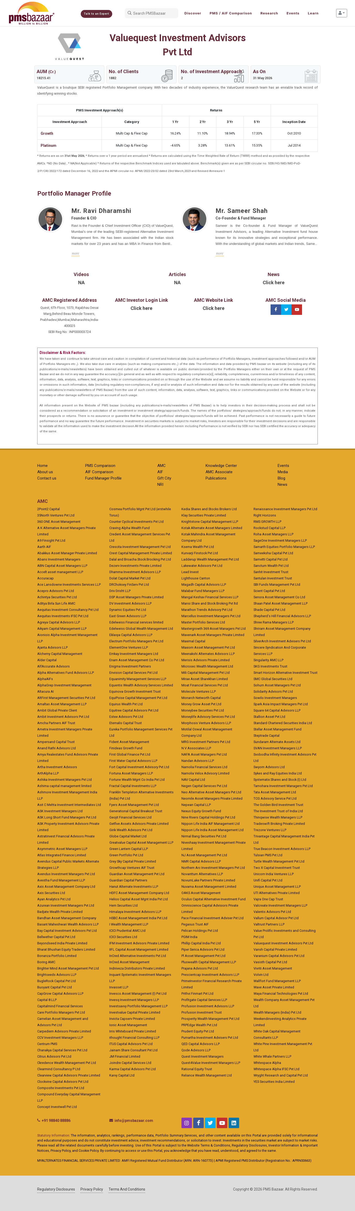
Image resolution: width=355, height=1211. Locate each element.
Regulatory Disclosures (56, 1189)
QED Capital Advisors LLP (200, 1044)
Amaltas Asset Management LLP (62, 704)
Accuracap (45, 578)
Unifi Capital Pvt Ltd (268, 880)
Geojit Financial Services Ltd (130, 817)
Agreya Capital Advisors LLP (58, 622)
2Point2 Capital (48, 509)
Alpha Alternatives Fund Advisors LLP (65, 673)
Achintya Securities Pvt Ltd (57, 597)
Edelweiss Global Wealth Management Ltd (141, 629)
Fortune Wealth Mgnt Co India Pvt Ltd (137, 780)
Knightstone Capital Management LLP (209, 522)
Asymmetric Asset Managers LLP (62, 849)
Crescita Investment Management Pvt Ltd (140, 547)
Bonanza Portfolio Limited (57, 956)
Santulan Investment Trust (273, 578)
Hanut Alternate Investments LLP (133, 887)
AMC (161, 465)
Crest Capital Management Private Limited (140, 553)
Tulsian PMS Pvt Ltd (268, 855)
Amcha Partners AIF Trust (56, 723)
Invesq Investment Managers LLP (134, 1000)
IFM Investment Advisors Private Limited (139, 943)
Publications (216, 478)
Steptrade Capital (266, 736)
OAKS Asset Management (200, 893)
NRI (160, 484)
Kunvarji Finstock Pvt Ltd (199, 553)
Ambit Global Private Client (57, 710)
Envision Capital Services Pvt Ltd (133, 673)
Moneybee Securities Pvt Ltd (202, 710)
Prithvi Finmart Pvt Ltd (197, 993)
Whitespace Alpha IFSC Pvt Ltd (276, 1069)
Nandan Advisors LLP (197, 761)
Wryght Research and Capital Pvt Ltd (281, 1075)
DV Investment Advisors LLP (130, 603)
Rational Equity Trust (196, 1069)
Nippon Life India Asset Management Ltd (212, 830)
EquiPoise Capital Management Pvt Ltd (138, 698)
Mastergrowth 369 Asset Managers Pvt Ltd (213, 629)
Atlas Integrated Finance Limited (61, 855)
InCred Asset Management (129, 962)
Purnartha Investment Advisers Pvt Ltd (209, 1038)
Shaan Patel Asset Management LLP (281, 603)
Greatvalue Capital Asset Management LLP (141, 842)
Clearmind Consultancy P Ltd (58, 1069)
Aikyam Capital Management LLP (62, 629)
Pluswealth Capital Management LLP (208, 962)
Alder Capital (47, 660)
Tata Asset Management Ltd (275, 792)
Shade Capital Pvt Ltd (269, 610)
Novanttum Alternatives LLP (202, 874)
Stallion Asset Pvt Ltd (269, 717)
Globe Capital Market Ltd (128, 836)
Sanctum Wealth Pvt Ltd (271, 566)
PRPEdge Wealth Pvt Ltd (199, 1025)
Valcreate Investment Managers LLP (280, 905)
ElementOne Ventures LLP (128, 647)
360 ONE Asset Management (58, 522)
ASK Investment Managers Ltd (60, 811)
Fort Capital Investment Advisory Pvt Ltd (139, 767)
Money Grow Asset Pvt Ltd (201, 704)
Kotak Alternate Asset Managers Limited (211, 528)
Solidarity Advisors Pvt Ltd (273, 691)
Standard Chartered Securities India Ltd (283, 723)
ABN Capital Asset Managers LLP (62, 566)
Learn (313, 13)
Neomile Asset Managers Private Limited (212, 798)
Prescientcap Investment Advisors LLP (210, 975)
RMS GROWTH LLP (267, 522)
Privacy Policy (91, 1189)
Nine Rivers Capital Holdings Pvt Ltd (208, 817)
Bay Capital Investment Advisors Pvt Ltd (67, 931)
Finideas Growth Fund (125, 748)
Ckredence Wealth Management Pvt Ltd (66, 1063)
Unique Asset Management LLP (277, 887)
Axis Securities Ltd (51, 893)
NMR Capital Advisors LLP (201, 861)
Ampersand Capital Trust (56, 742)
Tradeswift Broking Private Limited (279, 824)
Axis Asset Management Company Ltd (66, 887)
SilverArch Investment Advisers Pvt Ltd (282, 641)
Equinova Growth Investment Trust (135, 691)
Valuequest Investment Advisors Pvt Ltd (283, 943)
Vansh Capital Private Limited (275, 949)
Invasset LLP (118, 987)
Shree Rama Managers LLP (274, 622)
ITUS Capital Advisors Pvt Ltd (131, 1044)
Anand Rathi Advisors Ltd (56, 748)
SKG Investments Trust (270, 666)
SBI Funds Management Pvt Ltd (277, 584)
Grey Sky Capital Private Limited (132, 861)
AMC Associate (219, 472)
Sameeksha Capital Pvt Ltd (273, 553)
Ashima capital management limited (64, 786)
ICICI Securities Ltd (123, 937)
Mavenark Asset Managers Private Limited (212, 635)
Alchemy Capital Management (59, 654)
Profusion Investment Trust (201, 1012)
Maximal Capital (193, 641)
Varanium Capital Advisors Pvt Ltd (279, 956)
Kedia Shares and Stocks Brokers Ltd (209, 509)
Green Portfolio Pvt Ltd (126, 855)
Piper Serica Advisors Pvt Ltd (202, 949)
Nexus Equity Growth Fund (201, 811)
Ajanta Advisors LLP (52, 647)
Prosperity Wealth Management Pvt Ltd (210, 1019)
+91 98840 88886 (56, 1120)
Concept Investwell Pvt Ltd (57, 1107)
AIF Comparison (99, 472)
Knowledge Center (221, 465)
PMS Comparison (100, 465)
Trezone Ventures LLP (270, 830)
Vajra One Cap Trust (268, 899)
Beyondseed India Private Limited (62, 943)
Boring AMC (46, 962)
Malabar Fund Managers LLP (202, 591)
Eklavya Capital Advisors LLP (130, 635)
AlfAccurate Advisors (53, 666)
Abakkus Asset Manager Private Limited (67, 553)
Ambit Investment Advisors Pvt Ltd (63, 717)
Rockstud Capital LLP (270, 528)
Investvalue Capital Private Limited (134, 1012)
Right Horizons (265, 515)
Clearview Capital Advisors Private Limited (68, 1075)
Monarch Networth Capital (201, 698)
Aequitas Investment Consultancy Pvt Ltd (68, 610)
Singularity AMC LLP (268, 660)
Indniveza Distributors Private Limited (137, 968)
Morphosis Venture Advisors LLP (206, 723)
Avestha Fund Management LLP (61, 880)
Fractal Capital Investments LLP (132, 786)
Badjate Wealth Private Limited (60, 912)
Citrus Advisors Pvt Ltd (54, 1056)
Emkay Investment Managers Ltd (133, 654)
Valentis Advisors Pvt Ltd (272, 912)
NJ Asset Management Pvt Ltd (204, 855)
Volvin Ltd (261, 975)
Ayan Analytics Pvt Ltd (54, 899)
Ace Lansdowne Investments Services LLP (69, 584)
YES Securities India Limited (274, 1082)
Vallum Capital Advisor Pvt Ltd (276, 918)
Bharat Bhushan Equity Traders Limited (66, 949)
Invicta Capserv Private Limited (132, 1019)
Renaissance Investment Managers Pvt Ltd (285, 509)
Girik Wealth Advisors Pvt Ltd (130, 830)
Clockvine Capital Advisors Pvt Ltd (62, 1082)
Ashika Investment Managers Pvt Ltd (64, 780)
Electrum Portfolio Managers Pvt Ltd (136, 641)
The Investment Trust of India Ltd (278, 811)
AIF (160, 472)
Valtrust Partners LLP (269, 924)
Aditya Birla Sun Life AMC (56, 603)
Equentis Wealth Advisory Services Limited (141, 685)
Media (283, 472)
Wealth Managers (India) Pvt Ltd (277, 1012)
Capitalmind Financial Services (60, 1006)
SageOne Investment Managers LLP (280, 540)
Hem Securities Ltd (123, 905)
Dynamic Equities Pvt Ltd (127, 610)
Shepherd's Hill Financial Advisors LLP (282, 616)
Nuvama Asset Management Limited (208, 887)
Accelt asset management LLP (60, 572)
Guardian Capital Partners (128, 880)
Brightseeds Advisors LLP (56, 975)
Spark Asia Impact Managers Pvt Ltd (281, 704)
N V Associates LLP (196, 748)
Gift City (164, 478)
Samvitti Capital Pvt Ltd (271, 559)
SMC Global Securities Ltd (273, 679)
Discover (192, 13)
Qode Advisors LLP (196, 1050)
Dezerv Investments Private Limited (135, 566)
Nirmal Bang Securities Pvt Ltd (203, 836)
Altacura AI (45, 691)
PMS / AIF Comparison (231, 13)
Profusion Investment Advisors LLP (207, 1006)
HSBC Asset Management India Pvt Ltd (138, 918)
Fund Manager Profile (103, 478)
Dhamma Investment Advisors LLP (135, 572)
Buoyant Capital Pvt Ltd (54, 987)
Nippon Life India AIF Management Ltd (210, 824)
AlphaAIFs (45, 679)
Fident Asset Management (129, 742)
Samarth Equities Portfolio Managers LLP (284, 547)
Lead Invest (190, 572)
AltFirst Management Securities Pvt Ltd (66, 698)
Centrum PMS (47, 1044)
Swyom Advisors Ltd (269, 767)
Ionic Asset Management (128, 1025)
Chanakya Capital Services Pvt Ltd (62, 1050)
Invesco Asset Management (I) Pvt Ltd (137, 993)
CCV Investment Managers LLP (60, 1038)
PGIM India (189, 937)
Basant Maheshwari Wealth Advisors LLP (68, 924)
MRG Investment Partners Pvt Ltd (205, 742)
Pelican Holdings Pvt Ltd (199, 931)
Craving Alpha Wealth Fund (129, 528)
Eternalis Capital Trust (125, 723)
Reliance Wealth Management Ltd (206, 1075)
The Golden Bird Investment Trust (278, 805)
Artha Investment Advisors (57, 767)
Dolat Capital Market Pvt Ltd (129, 578)
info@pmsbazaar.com (134, 1120)
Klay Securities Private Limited (203, 515)
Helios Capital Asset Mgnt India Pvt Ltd (138, 899)
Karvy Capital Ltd (122, 1075)
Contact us (46, 478)
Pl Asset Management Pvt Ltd (203, 956)
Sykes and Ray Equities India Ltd (278, 773)
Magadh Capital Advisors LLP (203, 584)
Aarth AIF (44, 547)
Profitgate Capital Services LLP (204, 1000)
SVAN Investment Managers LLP (278, 748)
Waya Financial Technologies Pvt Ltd (281, 993)
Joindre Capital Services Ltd (130, 1063)
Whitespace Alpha (267, 1063)
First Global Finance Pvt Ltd (129, 754)
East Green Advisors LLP (127, 616)
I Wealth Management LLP (128, 924)
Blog (281, 478)
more (75, 253)
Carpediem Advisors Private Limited (64, 1031)
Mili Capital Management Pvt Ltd (205, 673)
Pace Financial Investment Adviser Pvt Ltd (212, 918)
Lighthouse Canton (195, 578)
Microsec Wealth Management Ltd (207, 666)
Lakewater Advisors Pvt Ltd (201, 566)
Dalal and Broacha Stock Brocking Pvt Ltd (140, 559)
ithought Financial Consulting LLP (134, 1038)
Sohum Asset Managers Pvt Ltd (277, 685)
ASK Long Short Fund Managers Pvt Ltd (66, 817)
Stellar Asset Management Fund (278, 729)
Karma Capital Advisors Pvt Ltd (132, 1069)
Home (42, 465)
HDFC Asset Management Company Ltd (139, 893)
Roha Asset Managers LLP (273, 534)
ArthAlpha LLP (48, 773)
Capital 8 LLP (47, 1000)
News (282, 484)
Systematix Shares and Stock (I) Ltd (280, 780)
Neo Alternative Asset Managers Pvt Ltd (211, 792)
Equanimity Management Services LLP (137, 679)
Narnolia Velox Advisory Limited (205, 773)
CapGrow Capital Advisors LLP (60, 993)
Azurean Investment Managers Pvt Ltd (65, 905)
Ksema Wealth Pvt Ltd (197, 547)
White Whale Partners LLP (272, 1056)
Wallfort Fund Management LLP (277, 981)
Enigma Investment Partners (130, 666)
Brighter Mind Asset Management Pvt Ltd (68, 968)
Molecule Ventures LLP (198, 691)
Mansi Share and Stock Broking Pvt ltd (209, 603)
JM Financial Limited (124, 1056)
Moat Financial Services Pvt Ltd (204, 685)
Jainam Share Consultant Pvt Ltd (133, 1050)
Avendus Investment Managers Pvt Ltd (66, 874)
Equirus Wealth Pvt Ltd (126, 704)
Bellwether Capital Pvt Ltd (56, 937)
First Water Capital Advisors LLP (133, 761)
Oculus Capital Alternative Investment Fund (213, 899)
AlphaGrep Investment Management (64, 685)
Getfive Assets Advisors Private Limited (139, 824)
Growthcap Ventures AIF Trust (131, 868)
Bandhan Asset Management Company (66, 918)
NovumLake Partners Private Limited (208, 880)
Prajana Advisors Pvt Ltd (199, 968)
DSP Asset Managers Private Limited (136, 597)
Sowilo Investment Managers (275, 698)
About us (45, 472)
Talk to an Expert (96, 13)
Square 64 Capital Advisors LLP (277, 710)
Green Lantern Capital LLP (128, 849)
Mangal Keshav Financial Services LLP (209, 597)
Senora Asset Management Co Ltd (279, 597)
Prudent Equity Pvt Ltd (197, 1031)
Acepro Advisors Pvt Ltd (55, 591)
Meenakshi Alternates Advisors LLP (208, 654)
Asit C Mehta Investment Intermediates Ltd (69, 805)
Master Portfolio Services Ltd (203, 622)
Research (269, 13)
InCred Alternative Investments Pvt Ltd (137, 956)
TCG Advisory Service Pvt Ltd (275, 798)
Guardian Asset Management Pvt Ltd (136, 874)
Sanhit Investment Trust (271, 572)
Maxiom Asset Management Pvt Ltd (208, 647)
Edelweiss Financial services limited (136, 622)
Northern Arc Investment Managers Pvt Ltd (213, 868)
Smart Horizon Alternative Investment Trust (286, 673)
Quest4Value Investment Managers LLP (210, 1063)
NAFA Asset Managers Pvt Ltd (204, 754)
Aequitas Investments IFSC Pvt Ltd (62, 616)
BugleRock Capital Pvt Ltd (56, 981)
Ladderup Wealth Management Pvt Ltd (210, 559)
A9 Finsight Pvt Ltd (51, 540)
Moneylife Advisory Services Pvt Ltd (208, 717)
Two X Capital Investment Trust (277, 868)
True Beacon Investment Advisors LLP (282, 849)
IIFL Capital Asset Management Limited (138, 949)
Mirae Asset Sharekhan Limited (204, 679)
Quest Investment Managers (202, 1056)
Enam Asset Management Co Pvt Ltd (136, 660)
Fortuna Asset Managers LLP (131, 773)
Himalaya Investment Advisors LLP (135, 912)
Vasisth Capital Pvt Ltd (270, 962)
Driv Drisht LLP (120, 591)
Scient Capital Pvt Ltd (269, 591)
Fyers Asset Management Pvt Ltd (134, 805)
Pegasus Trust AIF (195, 924)
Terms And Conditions (127, 1189)
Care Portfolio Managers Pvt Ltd (61, 1012)
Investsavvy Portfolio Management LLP (138, 1006)
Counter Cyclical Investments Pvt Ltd (136, 522)
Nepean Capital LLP (196, 805)
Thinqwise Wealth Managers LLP (278, 817)
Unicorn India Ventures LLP (274, 874)
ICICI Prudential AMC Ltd (127, 931)
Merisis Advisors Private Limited (205, 660)
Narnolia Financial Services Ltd (204, 767)
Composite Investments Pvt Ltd (60, 1088)
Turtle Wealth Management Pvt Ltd (279, 861)
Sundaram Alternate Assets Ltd (277, 742)
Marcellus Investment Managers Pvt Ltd (210, 616)
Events (293, 13)
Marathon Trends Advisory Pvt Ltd (206, 610)
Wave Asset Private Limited (274, 987)
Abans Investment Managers (58, 559)
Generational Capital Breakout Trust (135, 811)
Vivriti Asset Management (273, 968)
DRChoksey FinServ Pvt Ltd (129, 584)
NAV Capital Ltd (193, 780)
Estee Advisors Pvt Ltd (126, 717)
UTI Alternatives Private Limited (277, 893)
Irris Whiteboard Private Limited (132, 1031)
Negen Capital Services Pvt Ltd (204, 786)
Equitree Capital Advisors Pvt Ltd (133, 710)
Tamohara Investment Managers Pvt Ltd (283, 786)
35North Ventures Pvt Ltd (55, 515)
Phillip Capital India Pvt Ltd (201, 943)
